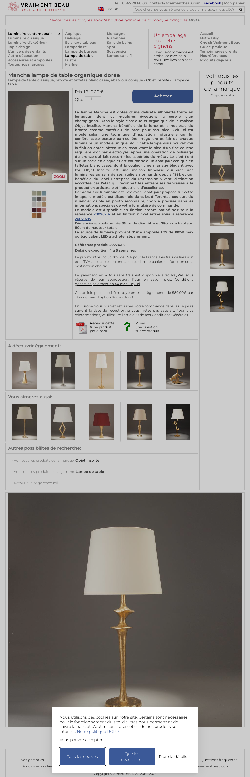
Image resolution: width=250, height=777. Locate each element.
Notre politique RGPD (98, 731)
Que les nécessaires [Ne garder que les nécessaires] (132, 756)
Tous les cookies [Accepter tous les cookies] (82, 756)
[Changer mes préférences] (172, 756)
